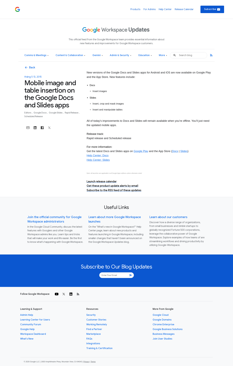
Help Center (165, 9)
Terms (93, 362)
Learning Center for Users (35, 319)
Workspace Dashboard (33, 334)
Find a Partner (94, 329)
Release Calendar (184, 9)
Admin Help (26, 315)
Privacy (86, 362)
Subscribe (212, 9)
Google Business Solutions (167, 329)
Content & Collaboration (70, 55)
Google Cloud (161, 315)
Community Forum (30, 324)
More (163, 55)
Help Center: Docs (97, 155)
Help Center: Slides (98, 159)
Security (91, 315)
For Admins (149, 9)
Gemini (97, 55)
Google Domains (162, 319)
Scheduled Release (33, 116)
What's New (26, 338)
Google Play (141, 151)
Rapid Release (72, 112)
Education (145, 55)
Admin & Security (120, 55)
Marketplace (93, 334)
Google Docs (40, 112)
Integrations (93, 343)
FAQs (89, 338)
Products (135, 9)
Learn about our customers (168, 217)
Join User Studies (162, 338)
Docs (175, 151)
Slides (184, 151)
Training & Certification (99, 348)
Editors (28, 112)
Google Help (27, 329)
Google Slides (56, 112)
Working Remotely (96, 324)
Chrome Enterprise (163, 324)
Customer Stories (96, 319)
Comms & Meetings (36, 55)
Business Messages (163, 334)
